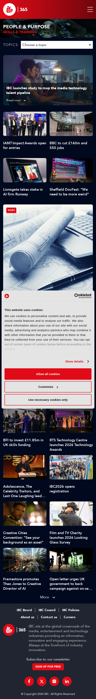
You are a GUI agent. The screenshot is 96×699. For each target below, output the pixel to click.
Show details (74, 361)
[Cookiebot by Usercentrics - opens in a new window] (74, 296)
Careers (69, 617)
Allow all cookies (48, 373)
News (11, 210)
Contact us (49, 617)
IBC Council (47, 610)
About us (27, 617)
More (44, 597)
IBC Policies (70, 610)
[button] (89, 9)
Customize (48, 386)
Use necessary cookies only (48, 399)
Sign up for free (48, 667)
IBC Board (24, 610)
